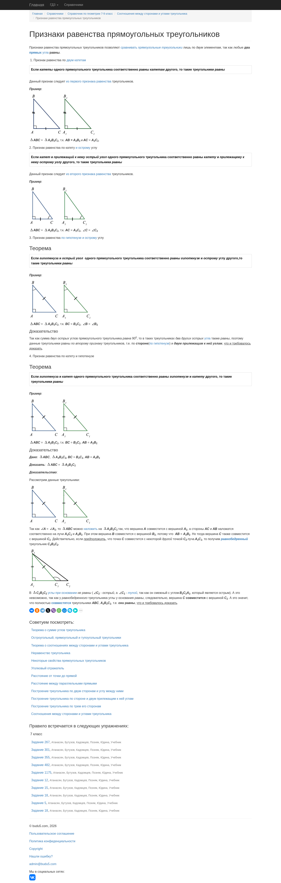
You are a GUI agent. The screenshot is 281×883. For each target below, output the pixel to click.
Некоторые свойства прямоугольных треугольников (68, 660)
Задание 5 (38, 803)
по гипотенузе (71, 237)
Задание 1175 (41, 772)
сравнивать (129, 47)
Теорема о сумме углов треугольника (58, 630)
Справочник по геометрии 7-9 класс (90, 13)
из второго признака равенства (88, 174)
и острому (83, 147)
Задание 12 (39, 780)
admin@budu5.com (42, 864)
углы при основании (62, 592)
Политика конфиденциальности (52, 841)
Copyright (36, 848)
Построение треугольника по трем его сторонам (66, 706)
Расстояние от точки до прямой (54, 676)
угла (45, 52)
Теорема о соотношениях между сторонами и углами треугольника (79, 645)
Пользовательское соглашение (51, 833)
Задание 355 (40, 757)
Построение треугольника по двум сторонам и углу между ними (77, 691)
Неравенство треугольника (50, 653)
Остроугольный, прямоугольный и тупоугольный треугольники (76, 637)
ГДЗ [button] (54, 4)
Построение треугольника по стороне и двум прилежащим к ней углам (82, 698)
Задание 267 (40, 742)
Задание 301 (40, 749)
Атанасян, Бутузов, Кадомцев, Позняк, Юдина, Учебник (86, 742)
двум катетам (76, 60)
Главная (36, 5)
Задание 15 (39, 787)
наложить (91, 529)
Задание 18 (39, 795)
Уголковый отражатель (47, 668)
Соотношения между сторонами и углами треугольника (152, 13)
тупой (132, 592)
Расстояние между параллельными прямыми (64, 683)
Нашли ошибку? (41, 856)
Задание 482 (40, 765)
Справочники (73, 4)
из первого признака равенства (88, 81)
